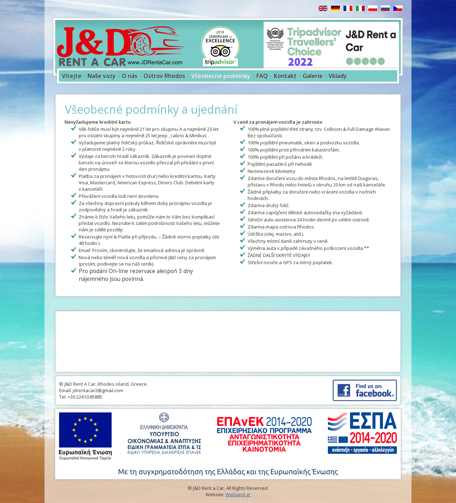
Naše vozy (102, 76)
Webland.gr (238, 494)
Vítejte (72, 76)
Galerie (313, 76)
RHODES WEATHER (228, 341)
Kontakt (285, 76)
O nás (130, 76)
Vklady (338, 76)
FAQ (262, 76)
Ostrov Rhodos (164, 76)
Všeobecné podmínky (220, 76)
